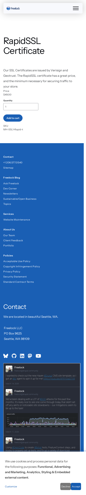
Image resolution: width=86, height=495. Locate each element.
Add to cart (12, 118)
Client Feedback (13, 240)
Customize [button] (11, 486)
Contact (8, 156)
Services (8, 213)
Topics (7, 203)
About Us (9, 229)
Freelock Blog (11, 177)
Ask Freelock (11, 183)
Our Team (9, 235)
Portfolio (8, 245)
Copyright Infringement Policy (21, 266)
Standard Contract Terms (18, 281)
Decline (65, 486)
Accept (76, 486)
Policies (8, 255)
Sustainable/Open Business (19, 198)
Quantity (7, 100)
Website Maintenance (16, 219)
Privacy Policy (11, 271)
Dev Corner (10, 188)
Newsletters (10, 193)
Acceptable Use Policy (16, 261)
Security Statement (15, 276)
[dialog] (43, 473)
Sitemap (8, 167)
